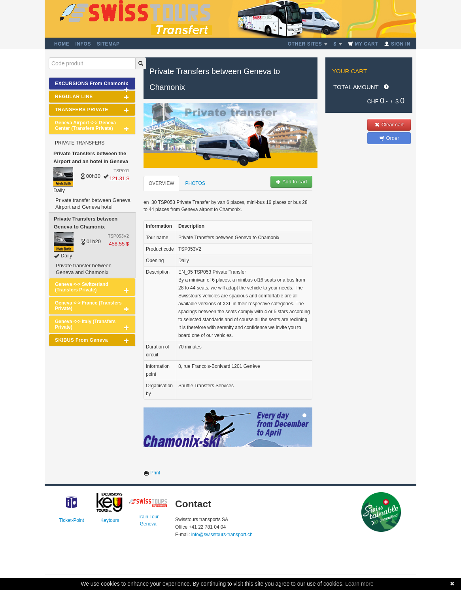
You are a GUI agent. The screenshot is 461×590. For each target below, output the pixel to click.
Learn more (359, 583)
